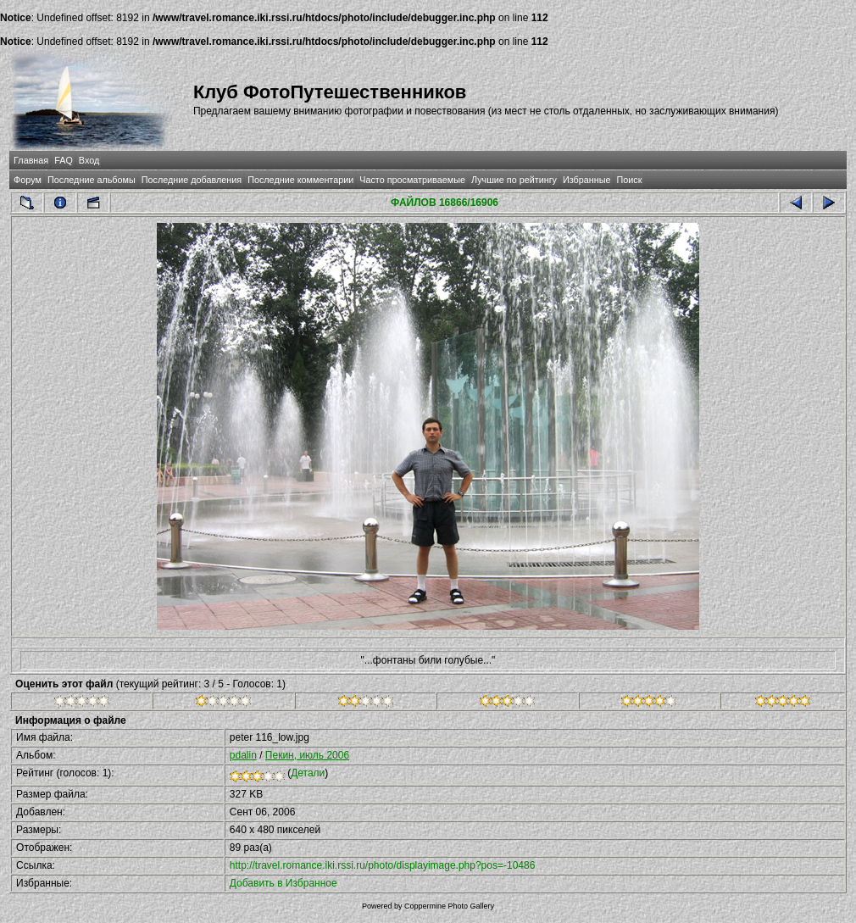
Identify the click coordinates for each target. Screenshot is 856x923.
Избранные (586, 180)
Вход (89, 160)
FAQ (63, 160)
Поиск (629, 180)
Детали (308, 773)
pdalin (243, 755)
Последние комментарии (300, 180)
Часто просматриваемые (412, 180)
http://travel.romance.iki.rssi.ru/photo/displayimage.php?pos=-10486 (383, 865)
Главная (31, 160)
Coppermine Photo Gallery (449, 906)
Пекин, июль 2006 (307, 755)
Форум (28, 180)
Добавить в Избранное (283, 883)
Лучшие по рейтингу (514, 180)
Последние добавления (192, 180)
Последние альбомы (91, 180)
